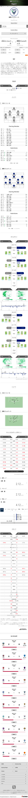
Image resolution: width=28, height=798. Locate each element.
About (16, 771)
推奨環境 (8, 790)
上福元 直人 (9, 194)
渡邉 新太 (9, 145)
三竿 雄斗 (9, 130)
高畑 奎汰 (9, 140)
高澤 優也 (9, 143)
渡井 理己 (9, 224)
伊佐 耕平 (9, 158)
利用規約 (4, 790)
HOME (1, 6)
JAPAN (16, 767)
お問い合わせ (23, 790)
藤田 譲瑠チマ (10, 202)
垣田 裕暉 (9, 210)
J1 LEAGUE (3, 774)
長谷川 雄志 (9, 142)
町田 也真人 (9, 155)
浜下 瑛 (8, 207)
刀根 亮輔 (9, 152)
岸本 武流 (9, 204)
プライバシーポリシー (13, 790)
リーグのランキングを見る (14, 471)
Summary (2, 781)
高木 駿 (8, 129)
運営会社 (18, 790)
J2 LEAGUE (3, 776)
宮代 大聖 (9, 209)
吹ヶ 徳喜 (9, 199)
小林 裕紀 (9, 135)
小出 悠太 (9, 134)
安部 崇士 (9, 217)
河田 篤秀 (9, 225)
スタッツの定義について (22, 625)
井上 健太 (9, 138)
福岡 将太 (9, 196)
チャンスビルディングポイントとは (20, 474)
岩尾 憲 (8, 201)
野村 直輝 (9, 137)
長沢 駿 (8, 160)
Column (2, 771)
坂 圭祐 (8, 132)
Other (2, 783)
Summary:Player (4, 767)
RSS (26, 55)
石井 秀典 (9, 197)
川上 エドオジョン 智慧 (12, 221)
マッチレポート (14, 33)
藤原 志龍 (9, 205)
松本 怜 (8, 154)
